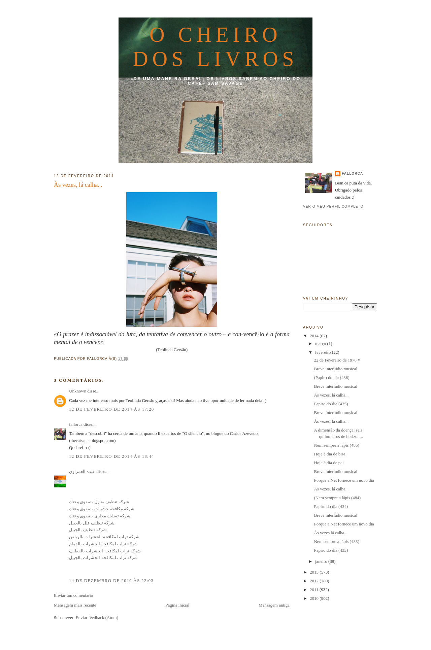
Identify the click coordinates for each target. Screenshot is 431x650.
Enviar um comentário (73, 595)
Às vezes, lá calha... (78, 184)
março (321, 343)
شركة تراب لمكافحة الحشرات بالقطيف (105, 550)
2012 (315, 580)
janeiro (321, 561)
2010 (315, 598)
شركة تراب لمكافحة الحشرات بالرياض (104, 536)
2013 (315, 572)
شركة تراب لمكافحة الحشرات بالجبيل (103, 557)
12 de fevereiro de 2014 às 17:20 (111, 409)
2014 (315, 335)
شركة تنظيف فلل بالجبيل (91, 522)
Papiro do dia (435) (331, 403)
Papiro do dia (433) (331, 550)
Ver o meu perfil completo (333, 206)
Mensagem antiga (274, 605)
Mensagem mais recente (75, 605)
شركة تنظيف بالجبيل (88, 529)
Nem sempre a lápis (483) (336, 541)
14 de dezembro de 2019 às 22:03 (111, 580)
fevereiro (323, 352)
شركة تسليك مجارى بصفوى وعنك (99, 515)
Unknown (77, 391)
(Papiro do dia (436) (331, 377)
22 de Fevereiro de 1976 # (337, 360)
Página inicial (177, 605)
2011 (315, 589)
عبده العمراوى (82, 471)
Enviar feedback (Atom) (97, 617)
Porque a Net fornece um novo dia (344, 480)
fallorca (75, 424)
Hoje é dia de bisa (329, 453)
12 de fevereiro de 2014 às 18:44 (111, 456)
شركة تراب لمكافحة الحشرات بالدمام (103, 543)
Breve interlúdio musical (335, 368)
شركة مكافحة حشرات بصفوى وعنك (101, 508)
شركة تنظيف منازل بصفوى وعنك (99, 501)
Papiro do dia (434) (331, 506)
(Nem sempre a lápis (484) (337, 497)
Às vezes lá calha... (330, 532)
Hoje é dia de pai (328, 462)
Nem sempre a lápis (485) (336, 445)
